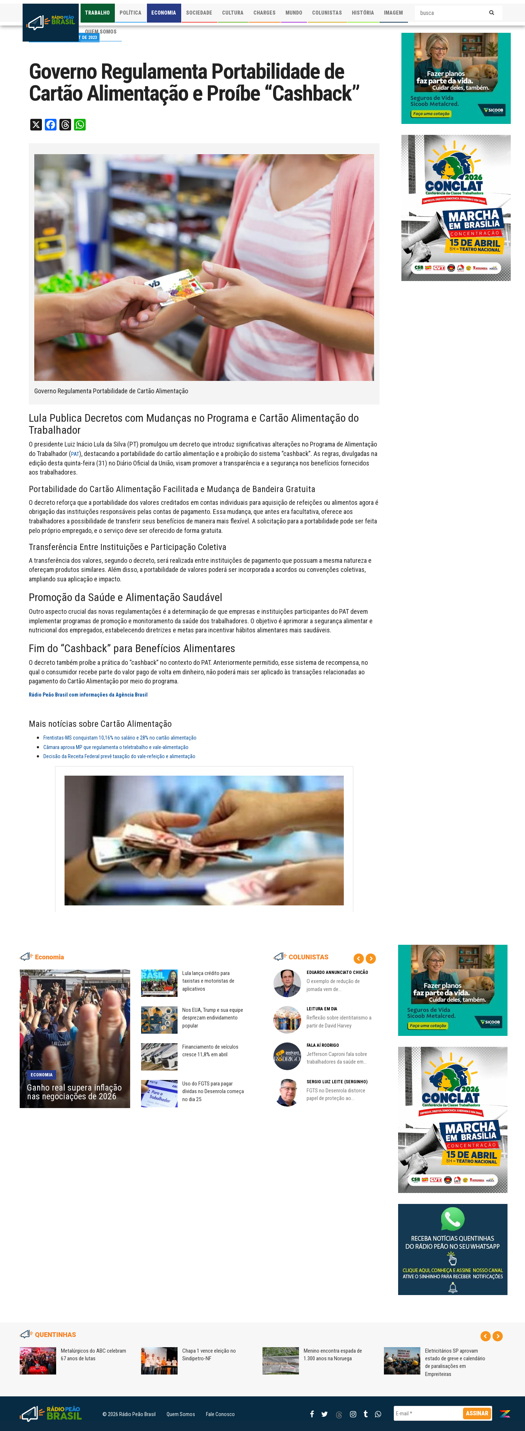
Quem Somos (181, 1414)
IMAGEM (393, 13)
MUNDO (293, 13)
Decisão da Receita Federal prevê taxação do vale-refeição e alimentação (119, 756)
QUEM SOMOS (101, 32)
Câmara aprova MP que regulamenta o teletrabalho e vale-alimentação (115, 747)
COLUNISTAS (327, 13)
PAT (75, 454)
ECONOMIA (163, 13)
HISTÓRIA (363, 13)
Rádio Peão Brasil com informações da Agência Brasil (88, 695)
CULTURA (233, 13)
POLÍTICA (130, 13)
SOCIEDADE (199, 13)
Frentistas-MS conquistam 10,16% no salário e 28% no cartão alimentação (120, 738)
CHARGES (264, 13)
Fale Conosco (220, 1414)
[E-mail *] (443, 1413)
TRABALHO (97, 13)
